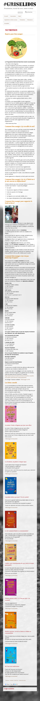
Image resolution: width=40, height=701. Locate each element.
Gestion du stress (22, 680)
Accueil (6, 16)
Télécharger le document (11, 439)
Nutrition (7, 680)
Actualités (6, 23)
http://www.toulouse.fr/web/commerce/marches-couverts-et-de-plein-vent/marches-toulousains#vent (19, 376)
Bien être (16, 680)
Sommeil (12, 680)
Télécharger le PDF (25, 379)
